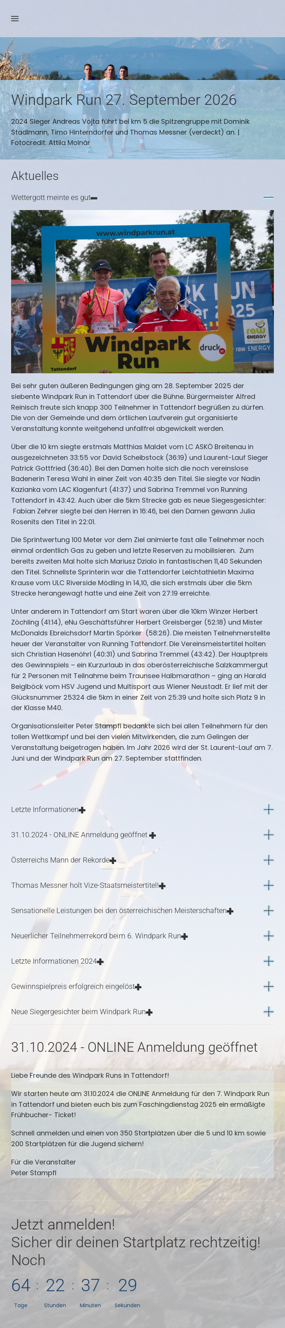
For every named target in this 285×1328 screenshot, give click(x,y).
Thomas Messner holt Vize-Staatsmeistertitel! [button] (88, 885)
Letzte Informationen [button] (48, 809)
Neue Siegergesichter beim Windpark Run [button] (82, 1011)
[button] (15, 18)
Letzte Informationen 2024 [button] (57, 961)
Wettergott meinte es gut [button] (54, 197)
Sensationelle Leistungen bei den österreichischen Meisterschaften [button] (122, 910)
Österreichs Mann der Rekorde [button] (63, 859)
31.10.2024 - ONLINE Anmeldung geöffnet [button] (83, 834)
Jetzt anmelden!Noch (136, 1242)
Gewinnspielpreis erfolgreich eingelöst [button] (76, 986)
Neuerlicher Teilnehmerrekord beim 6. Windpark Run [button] (99, 935)
